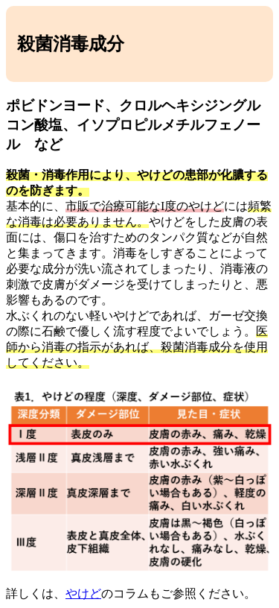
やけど (83, 593)
